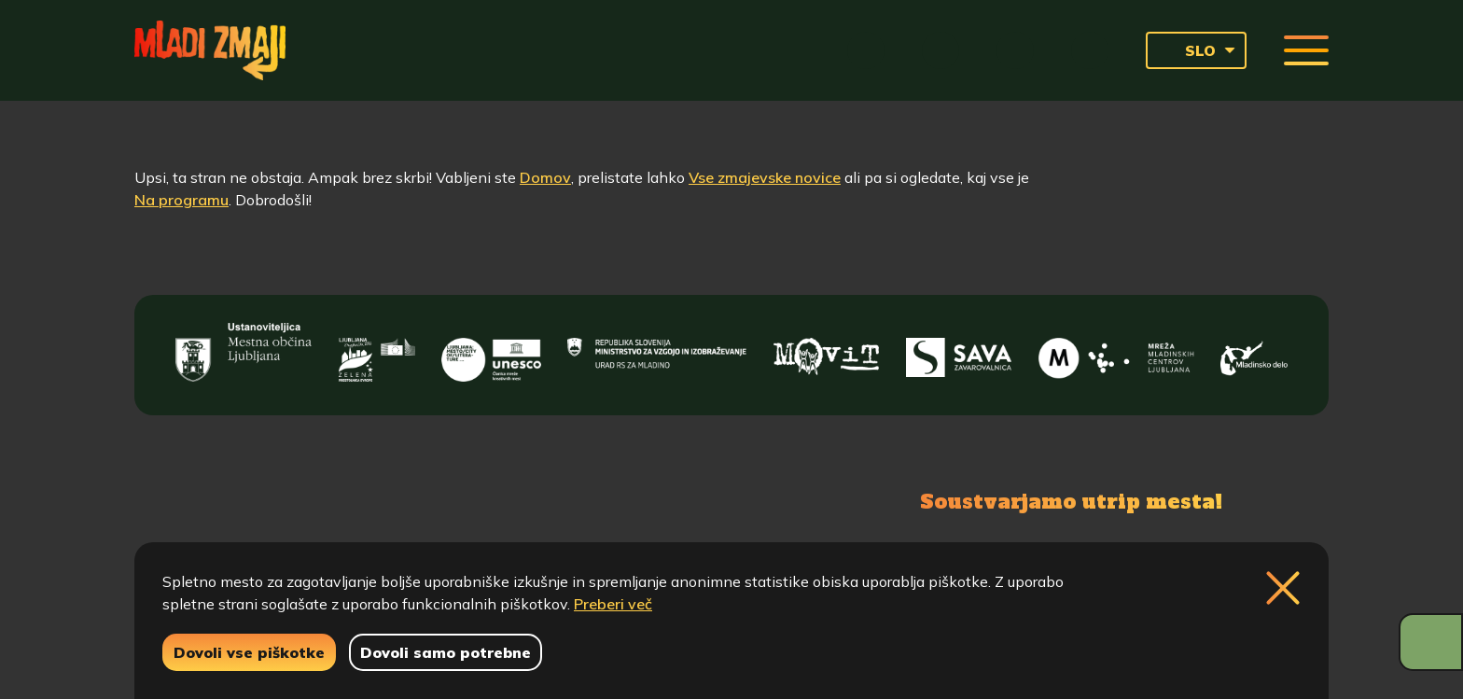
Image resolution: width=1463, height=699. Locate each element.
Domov (545, 177)
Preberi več (613, 603)
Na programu (181, 199)
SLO (1186, 50)
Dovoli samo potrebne (445, 652)
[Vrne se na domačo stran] (210, 50)
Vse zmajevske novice (765, 177)
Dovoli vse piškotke (249, 652)
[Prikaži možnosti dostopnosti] (1431, 642)
